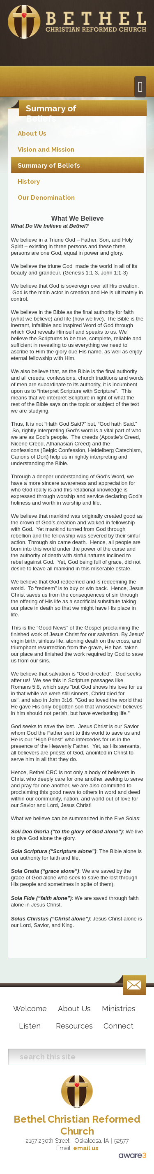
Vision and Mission (46, 149)
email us (85, 1148)
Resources (74, 1026)
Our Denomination (46, 197)
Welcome (30, 1008)
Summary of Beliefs (49, 165)
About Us (32, 133)
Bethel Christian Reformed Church (77, 1125)
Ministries (119, 1008)
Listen (30, 1026)
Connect (118, 1026)
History (29, 181)
